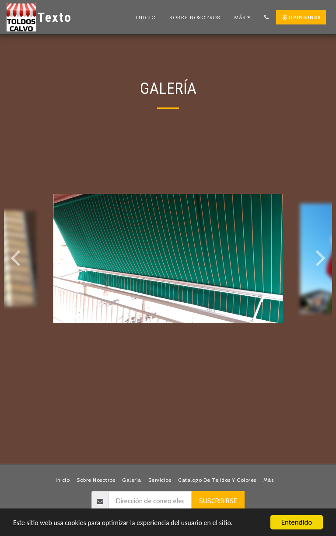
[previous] (17, 258)
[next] (319, 258)
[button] (266, 17)
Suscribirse (218, 501)
